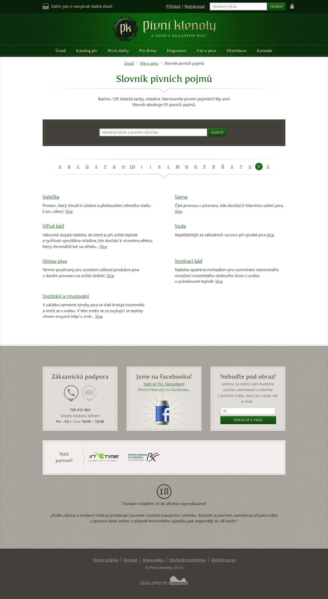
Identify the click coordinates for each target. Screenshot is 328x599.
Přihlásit (173, 6)
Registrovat (195, 6)
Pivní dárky (118, 50)
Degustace (176, 50)
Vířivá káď (53, 226)
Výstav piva (55, 261)
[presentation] (71, 393)
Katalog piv (86, 50)
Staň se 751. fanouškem (164, 384)
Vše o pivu (206, 50)
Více (69, 211)
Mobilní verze (223, 559)
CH (132, 166)
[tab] (71, 396)
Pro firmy (148, 50)
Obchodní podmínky (187, 559)
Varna (181, 197)
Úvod (61, 50)
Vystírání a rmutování (66, 296)
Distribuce (237, 50)
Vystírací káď (188, 261)
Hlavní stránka (105, 559)
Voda (180, 226)
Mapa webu (153, 559)
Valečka (51, 197)
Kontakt (264, 50)
